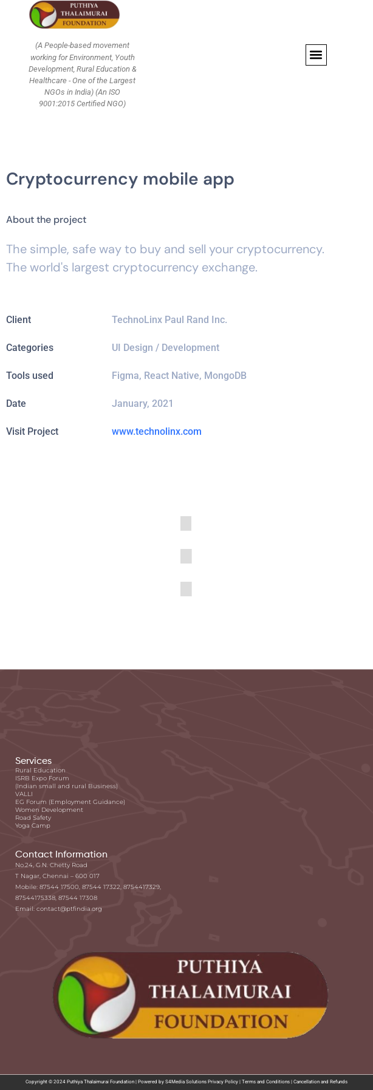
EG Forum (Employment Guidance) (70, 802)
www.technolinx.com (157, 431)
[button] (316, 55)
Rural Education (40, 770)
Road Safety (33, 818)
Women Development (49, 810)
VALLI (24, 794)
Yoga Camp (32, 825)
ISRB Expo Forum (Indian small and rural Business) (66, 782)
